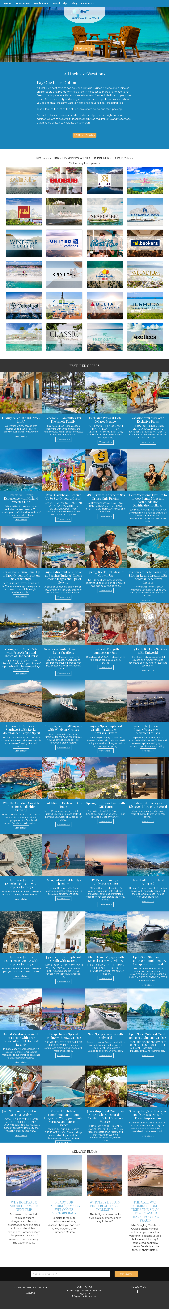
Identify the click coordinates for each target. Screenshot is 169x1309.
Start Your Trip (84, 48)
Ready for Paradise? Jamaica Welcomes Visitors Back (64, 1207)
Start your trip (126, 1274)
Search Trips (60, 3)
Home (7, 3)
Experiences (22, 3)
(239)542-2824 (86, 1293)
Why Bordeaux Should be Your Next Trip (24, 1206)
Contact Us (87, 3)
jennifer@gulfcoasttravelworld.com (86, 1290)
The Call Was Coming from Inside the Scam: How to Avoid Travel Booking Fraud (145, 1211)
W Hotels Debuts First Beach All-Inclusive (105, 1206)
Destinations (41, 3)
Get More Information (84, 135)
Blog (74, 3)
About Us (30, 1293)
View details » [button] (21, 436)
